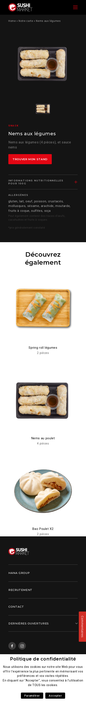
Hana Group (19, 573)
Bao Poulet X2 (42, 529)
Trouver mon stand (30, 159)
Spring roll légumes (43, 348)
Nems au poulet (43, 438)
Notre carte (26, 21)
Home (12, 21)
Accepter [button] (55, 695)
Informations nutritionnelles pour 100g (36, 182)
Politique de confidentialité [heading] (43, 659)
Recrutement (20, 590)
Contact (16, 606)
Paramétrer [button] (32, 695)
